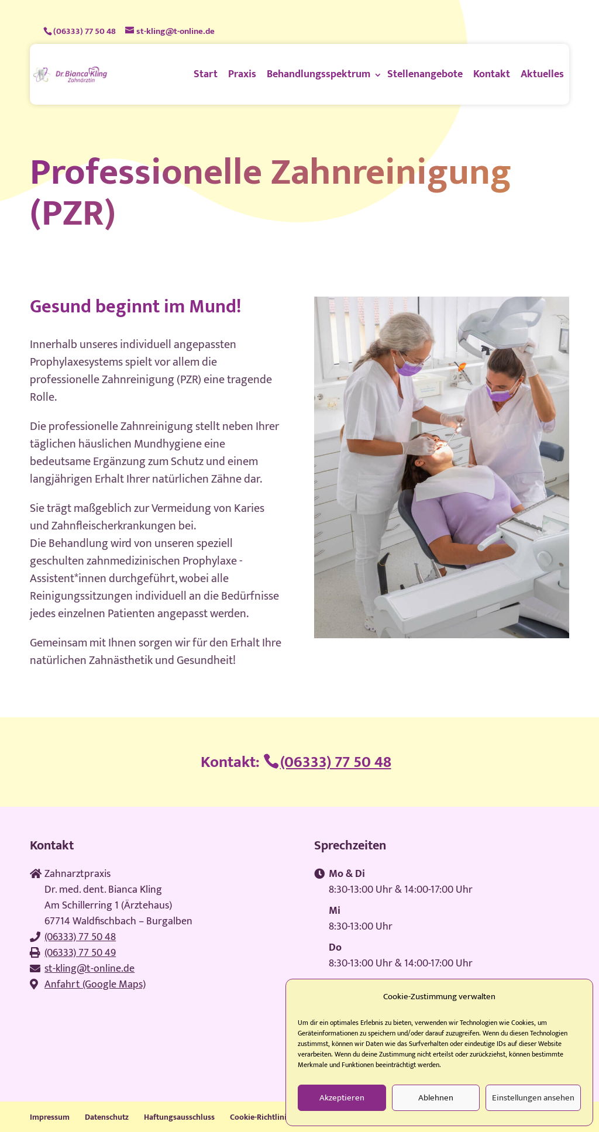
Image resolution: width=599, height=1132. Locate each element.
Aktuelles (542, 74)
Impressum (50, 1117)
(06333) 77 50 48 (84, 31)
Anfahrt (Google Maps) (95, 984)
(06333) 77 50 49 (80, 953)
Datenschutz (107, 1117)
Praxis (242, 74)
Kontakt (491, 74)
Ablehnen (435, 1097)
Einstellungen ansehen (533, 1097)
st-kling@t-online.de (89, 969)
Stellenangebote (425, 74)
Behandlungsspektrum (318, 74)
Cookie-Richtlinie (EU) (268, 1117)
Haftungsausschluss (179, 1117)
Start (206, 74)
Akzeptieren (341, 1097)
